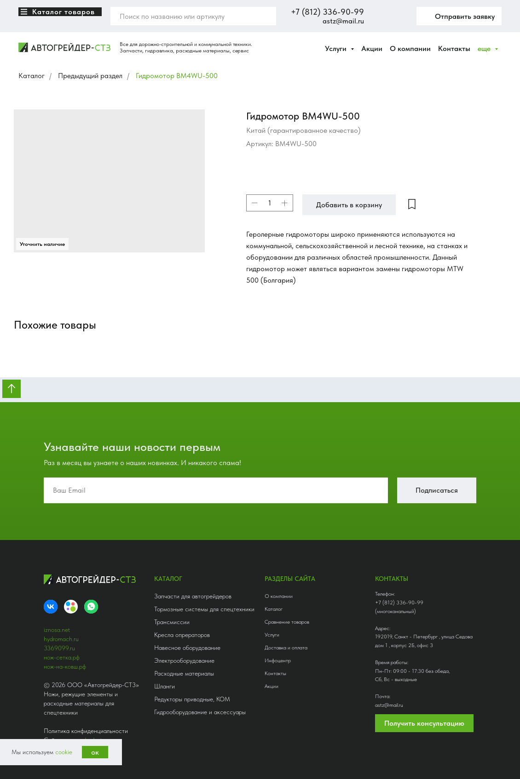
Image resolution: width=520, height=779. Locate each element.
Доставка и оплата (286, 647)
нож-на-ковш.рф (65, 666)
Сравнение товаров (287, 622)
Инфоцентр (278, 660)
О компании (410, 48)
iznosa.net (57, 629)
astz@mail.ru (343, 21)
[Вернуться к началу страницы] (11, 389)
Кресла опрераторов (182, 634)
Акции (371, 48)
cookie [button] (63, 752)
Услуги (272, 634)
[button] (459, 16)
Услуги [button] (336, 48)
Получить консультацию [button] (424, 723)
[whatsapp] (91, 607)
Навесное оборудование (187, 647)
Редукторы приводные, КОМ (192, 699)
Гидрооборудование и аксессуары (200, 712)
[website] (378, 16)
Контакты (454, 48)
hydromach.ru (61, 639)
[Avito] (71, 607)
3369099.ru (59, 648)
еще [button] (485, 48)
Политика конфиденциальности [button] (86, 730)
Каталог (31, 75)
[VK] (51, 607)
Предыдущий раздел (90, 75)
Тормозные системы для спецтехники (204, 609)
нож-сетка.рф (62, 657)
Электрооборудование (184, 660)
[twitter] (398, 16)
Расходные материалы (184, 673)
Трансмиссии (172, 621)
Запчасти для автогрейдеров (192, 596)
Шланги (164, 686)
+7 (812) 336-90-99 (327, 12)
